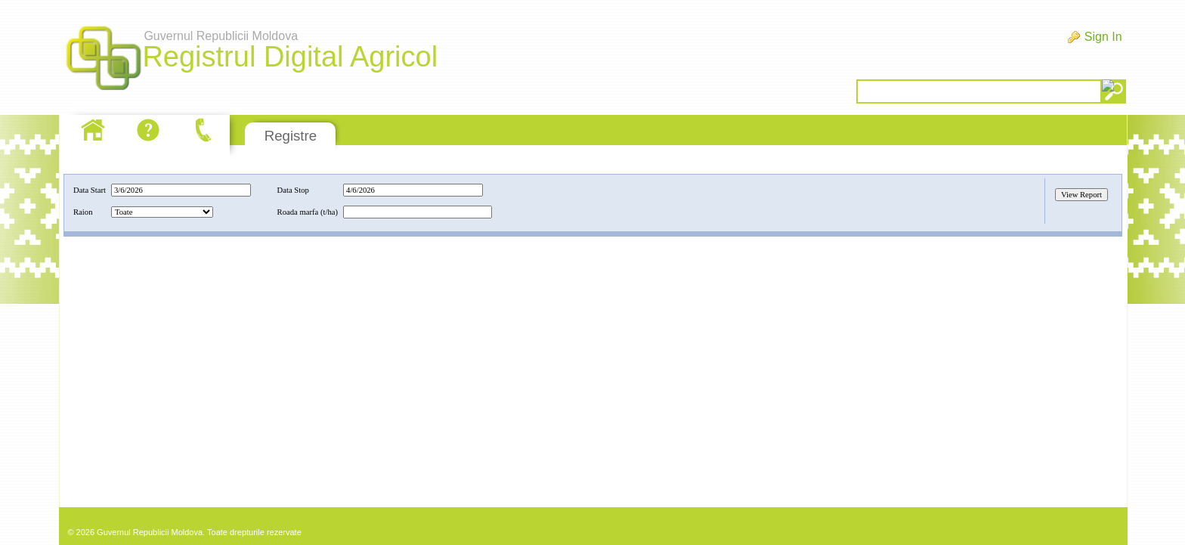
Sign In (1103, 36)
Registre (291, 136)
